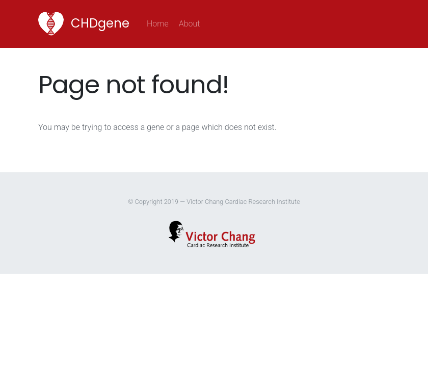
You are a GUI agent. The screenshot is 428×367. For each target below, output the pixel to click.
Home (160, 23)
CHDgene (83, 24)
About (189, 24)
